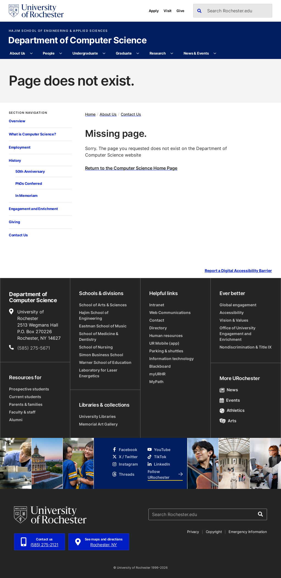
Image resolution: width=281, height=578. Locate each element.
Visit (168, 10)
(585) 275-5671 (33, 348)
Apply (154, 10)
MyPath (156, 381)
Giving (14, 221)
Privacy (193, 531)
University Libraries (97, 416)
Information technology (171, 358)
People (48, 53)
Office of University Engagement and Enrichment (237, 333)
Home (90, 114)
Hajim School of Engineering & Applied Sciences (58, 31)
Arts (228, 421)
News (229, 390)
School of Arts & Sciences (103, 304)
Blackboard (160, 366)
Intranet (156, 304)
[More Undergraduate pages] (104, 53)
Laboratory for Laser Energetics (98, 372)
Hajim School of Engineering (93, 315)
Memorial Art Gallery (98, 424)
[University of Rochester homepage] (36, 10)
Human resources (166, 335)
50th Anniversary (30, 171)
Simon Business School (101, 354)
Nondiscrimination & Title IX (246, 347)
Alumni (16, 419)
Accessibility (232, 312)
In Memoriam (26, 195)
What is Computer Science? (32, 134)
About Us (17, 53)
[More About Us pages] (31, 53)
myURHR (157, 373)
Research (158, 53)
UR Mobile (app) (164, 343)
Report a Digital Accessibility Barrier (238, 270)
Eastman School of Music (103, 325)
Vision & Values (234, 320)
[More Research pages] (171, 53)
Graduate (124, 53)
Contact (156, 320)
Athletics (232, 410)
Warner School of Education (105, 362)
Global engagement (238, 304)
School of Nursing (96, 347)
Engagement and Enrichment (33, 208)
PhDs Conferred (28, 183)
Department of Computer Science (77, 40)
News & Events (196, 53)
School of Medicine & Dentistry (98, 336)
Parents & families (26, 404)
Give (180, 10)
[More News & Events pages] (215, 53)
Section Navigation (28, 112)
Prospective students (29, 389)
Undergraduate (85, 53)
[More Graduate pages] (137, 53)
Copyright (214, 531)
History (15, 160)
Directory (158, 327)
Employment (19, 147)
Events (230, 400)
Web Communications (170, 312)
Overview (17, 120)
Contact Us (18, 235)
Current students (25, 396)
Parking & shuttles (166, 350)
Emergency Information (248, 531)
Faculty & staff (22, 412)
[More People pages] (60, 53)
